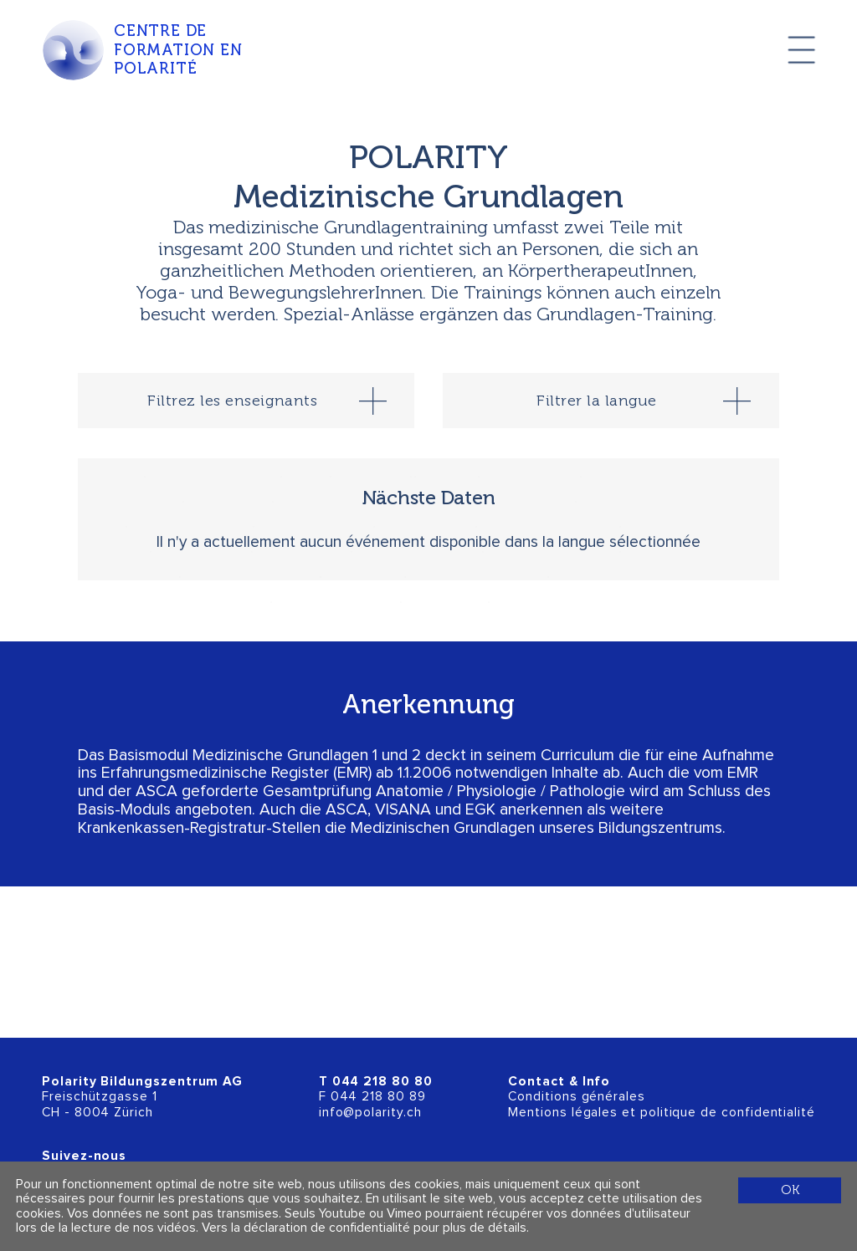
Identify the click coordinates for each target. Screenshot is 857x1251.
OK (790, 1189)
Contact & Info (559, 1081)
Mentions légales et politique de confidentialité (661, 1112)
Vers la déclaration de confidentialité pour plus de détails (364, 1228)
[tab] (246, 400)
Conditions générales (576, 1096)
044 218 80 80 (382, 1081)
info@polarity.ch (370, 1112)
